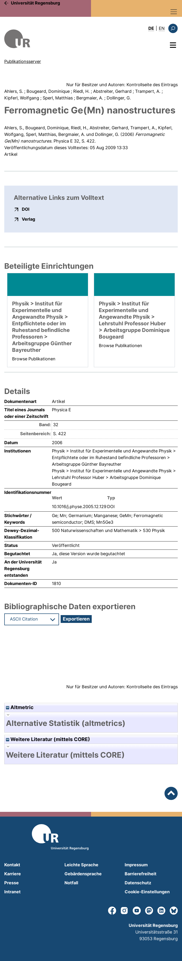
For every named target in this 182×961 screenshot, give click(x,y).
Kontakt (12, 864)
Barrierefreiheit (140, 873)
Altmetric (19, 707)
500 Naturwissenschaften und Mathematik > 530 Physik (108, 530)
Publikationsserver (22, 61)
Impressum (136, 864)
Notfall (71, 882)
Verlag (28, 219)
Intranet (12, 891)
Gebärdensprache (83, 873)
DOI (25, 209)
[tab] (91, 723)
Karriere (12, 873)
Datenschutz (138, 882)
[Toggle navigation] (174, 12)
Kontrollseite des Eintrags (152, 84)
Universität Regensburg (35, 2)
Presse (11, 882)
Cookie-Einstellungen (147, 891)
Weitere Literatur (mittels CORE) (48, 739)
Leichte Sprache (81, 864)
